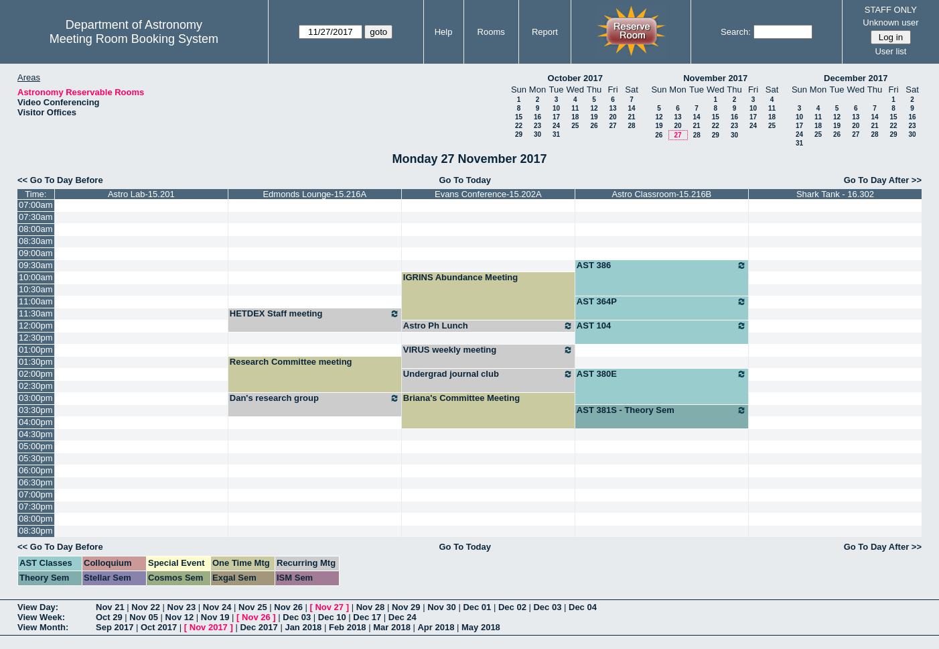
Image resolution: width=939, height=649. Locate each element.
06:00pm (36, 470)
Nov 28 (370, 607)
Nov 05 (143, 617)
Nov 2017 (209, 627)
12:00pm (36, 325)
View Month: (42, 627)
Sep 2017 (114, 627)
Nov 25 (252, 607)
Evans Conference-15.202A (488, 194)
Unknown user (890, 22)
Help (444, 32)
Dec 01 (477, 607)
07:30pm (36, 506)
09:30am (36, 265)
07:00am (36, 205)
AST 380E (662, 374)
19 (593, 117)
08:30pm (36, 531)
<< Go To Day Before (60, 180)
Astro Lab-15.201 (141, 194)
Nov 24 (217, 607)
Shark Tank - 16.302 (835, 194)
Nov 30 (441, 607)
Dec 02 (512, 607)
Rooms (491, 32)
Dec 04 (583, 607)
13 (612, 108)
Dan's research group (315, 398)
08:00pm (36, 519)
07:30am (36, 217)
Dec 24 (402, 617)
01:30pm (36, 362)
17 (556, 117)
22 (518, 125)
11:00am (36, 301)
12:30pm (36, 338)
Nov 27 (329, 607)
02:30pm (36, 386)
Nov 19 (215, 617)
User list (890, 51)
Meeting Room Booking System (134, 39)
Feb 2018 (347, 627)
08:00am (36, 229)
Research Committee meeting (291, 362)
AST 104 (662, 325)
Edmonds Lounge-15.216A (314, 194)
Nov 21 (110, 607)
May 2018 (480, 627)
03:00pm (36, 398)
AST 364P (662, 301)
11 (575, 108)
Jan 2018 (303, 627)
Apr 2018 (435, 627)
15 (518, 117)
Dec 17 (367, 617)
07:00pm (36, 494)
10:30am (36, 289)
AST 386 (662, 265)
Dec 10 (332, 617)
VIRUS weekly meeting (488, 350)
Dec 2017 (258, 627)
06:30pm (36, 482)
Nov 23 (181, 607)
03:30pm (36, 410)
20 (612, 117)
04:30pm (36, 434)
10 (556, 108)
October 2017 (575, 78)
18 (575, 117)
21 (631, 117)
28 (631, 125)
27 (612, 125)
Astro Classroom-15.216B (661, 194)
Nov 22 (145, 607)
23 (537, 125)
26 (593, 125)
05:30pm (36, 458)
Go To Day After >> (883, 180)
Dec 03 (547, 607)
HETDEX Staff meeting (315, 313)
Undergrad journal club (488, 374)
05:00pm (36, 446)
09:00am (36, 253)
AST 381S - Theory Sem (662, 410)
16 (537, 117)
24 (556, 125)
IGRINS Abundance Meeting (460, 277)
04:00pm (36, 422)
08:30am (36, 241)
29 (518, 134)
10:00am (36, 277)
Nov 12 (179, 617)
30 (537, 134)
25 (575, 125)
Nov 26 (288, 607)
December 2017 (855, 78)
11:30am (36, 313)
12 (593, 108)
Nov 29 (406, 607)
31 (556, 134)
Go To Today (465, 180)
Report (545, 32)
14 (631, 108)
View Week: (41, 617)
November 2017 (715, 78)
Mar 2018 (392, 627)
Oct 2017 (159, 627)
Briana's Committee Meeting (461, 398)
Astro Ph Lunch (488, 325)
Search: (736, 32)
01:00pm (36, 350)
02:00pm (36, 374)
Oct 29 (109, 617)
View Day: (37, 607)
